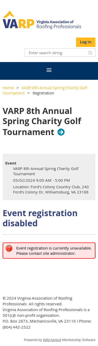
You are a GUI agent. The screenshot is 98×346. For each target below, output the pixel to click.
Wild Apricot (52, 340)
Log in (85, 42)
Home (8, 87)
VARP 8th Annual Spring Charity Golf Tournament (42, 121)
